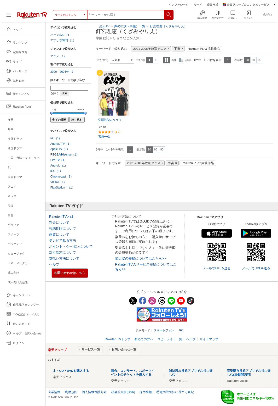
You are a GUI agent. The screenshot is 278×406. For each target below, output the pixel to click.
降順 (156, 60)
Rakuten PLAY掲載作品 (204, 48)
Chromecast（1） (61, 176)
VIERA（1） (58, 182)
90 (259, 60)
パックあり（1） (61, 35)
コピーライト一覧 (169, 339)
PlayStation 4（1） (62, 187)
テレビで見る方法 (62, 240)
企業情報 (54, 392)
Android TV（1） (61, 143)
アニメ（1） (58, 56)
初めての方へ (143, 339)
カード (197, 4)
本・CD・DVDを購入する (71, 371)
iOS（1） (56, 171)
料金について (59, 222)
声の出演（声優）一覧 (129, 26)
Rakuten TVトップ (118, 339)
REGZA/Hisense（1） (64, 154)
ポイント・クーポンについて (71, 246)
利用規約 (71, 392)
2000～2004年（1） (63, 71)
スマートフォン (164, 330)
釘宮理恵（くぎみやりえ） (168, 26)
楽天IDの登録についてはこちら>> (140, 258)
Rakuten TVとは (61, 216)
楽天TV (104, 26)
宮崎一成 (104, 136)
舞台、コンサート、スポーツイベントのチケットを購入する (133, 372)
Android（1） (59, 165)
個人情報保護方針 (94, 392)
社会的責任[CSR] (123, 392)
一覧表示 (166, 60)
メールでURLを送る (217, 268)
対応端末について (62, 252)
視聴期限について (62, 228)
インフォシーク (178, 4)
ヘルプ (54, 264)
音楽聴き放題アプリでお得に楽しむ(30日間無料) (249, 372)
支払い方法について (64, 258)
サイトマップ (209, 339)
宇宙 (177, 48)
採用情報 (145, 392)
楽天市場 (212, 4)
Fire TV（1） (58, 160)
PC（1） (56, 138)
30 (247, 60)
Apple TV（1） (60, 149)
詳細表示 (181, 60)
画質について (59, 234)
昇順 (149, 60)
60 (253, 60)
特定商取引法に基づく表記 (175, 392)
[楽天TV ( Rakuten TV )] (32, 14)
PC (181, 330)
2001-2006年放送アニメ (150, 48)
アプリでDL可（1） (63, 40)
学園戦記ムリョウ (109, 120)
